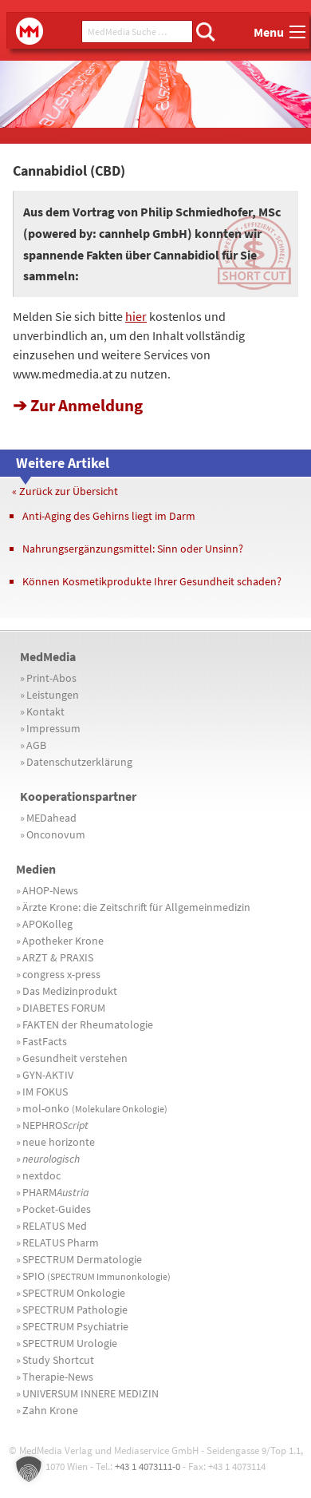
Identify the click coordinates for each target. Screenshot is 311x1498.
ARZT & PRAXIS (57, 957)
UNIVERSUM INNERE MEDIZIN (90, 1393)
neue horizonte (58, 1142)
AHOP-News (50, 890)
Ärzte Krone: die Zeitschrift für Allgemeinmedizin (136, 907)
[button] (28, 1469)
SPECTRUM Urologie (69, 1343)
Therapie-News (57, 1376)
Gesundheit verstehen (75, 1058)
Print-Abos (51, 678)
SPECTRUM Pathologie (75, 1309)
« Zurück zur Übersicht (65, 491)
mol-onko (94, 1108)
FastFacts (44, 1041)
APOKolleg (47, 924)
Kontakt (45, 711)
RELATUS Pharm (60, 1242)
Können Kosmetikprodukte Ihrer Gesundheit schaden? (151, 581)
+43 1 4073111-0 (147, 1466)
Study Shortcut (58, 1360)
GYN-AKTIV (47, 1075)
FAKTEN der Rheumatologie (87, 1024)
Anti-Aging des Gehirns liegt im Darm (108, 516)
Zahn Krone (50, 1410)
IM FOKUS (45, 1091)
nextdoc (41, 1175)
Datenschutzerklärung (79, 761)
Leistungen (52, 694)
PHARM (55, 1192)
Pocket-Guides (56, 1209)
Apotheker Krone (63, 940)
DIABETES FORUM (63, 1008)
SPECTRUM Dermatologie (82, 1259)
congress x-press (61, 974)
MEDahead (51, 817)
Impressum (53, 728)
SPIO (96, 1276)
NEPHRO (55, 1125)
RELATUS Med (54, 1226)
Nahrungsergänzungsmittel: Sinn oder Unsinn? (132, 548)
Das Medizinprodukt (69, 991)
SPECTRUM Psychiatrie (75, 1326)
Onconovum (55, 834)
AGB (36, 745)
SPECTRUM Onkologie (73, 1293)
